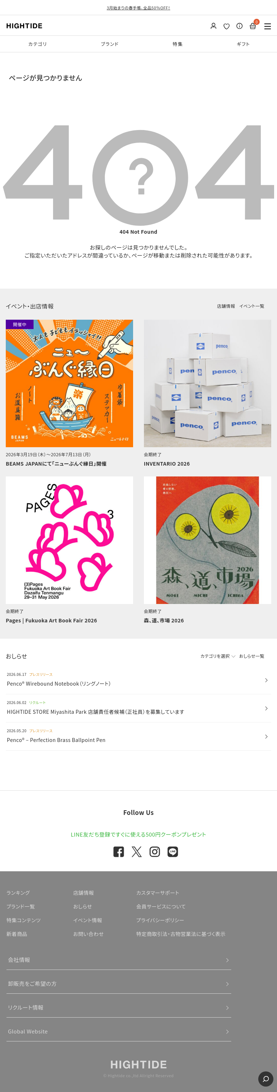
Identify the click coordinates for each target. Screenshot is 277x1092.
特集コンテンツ (23, 920)
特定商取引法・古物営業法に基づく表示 (181, 933)
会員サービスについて (161, 906)
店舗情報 (226, 306)
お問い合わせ (88, 933)
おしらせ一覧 (251, 656)
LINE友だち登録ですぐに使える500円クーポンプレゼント (138, 834)
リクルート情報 (26, 1007)
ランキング (18, 892)
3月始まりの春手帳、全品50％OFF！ (138, 7)
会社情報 (19, 959)
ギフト (243, 43)
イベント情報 (87, 920)
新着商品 (16, 933)
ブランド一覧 (20, 906)
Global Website (28, 1031)
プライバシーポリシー (160, 920)
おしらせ (82, 906)
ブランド (110, 43)
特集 (178, 43)
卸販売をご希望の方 (32, 983)
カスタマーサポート (157, 892)
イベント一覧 (251, 306)
